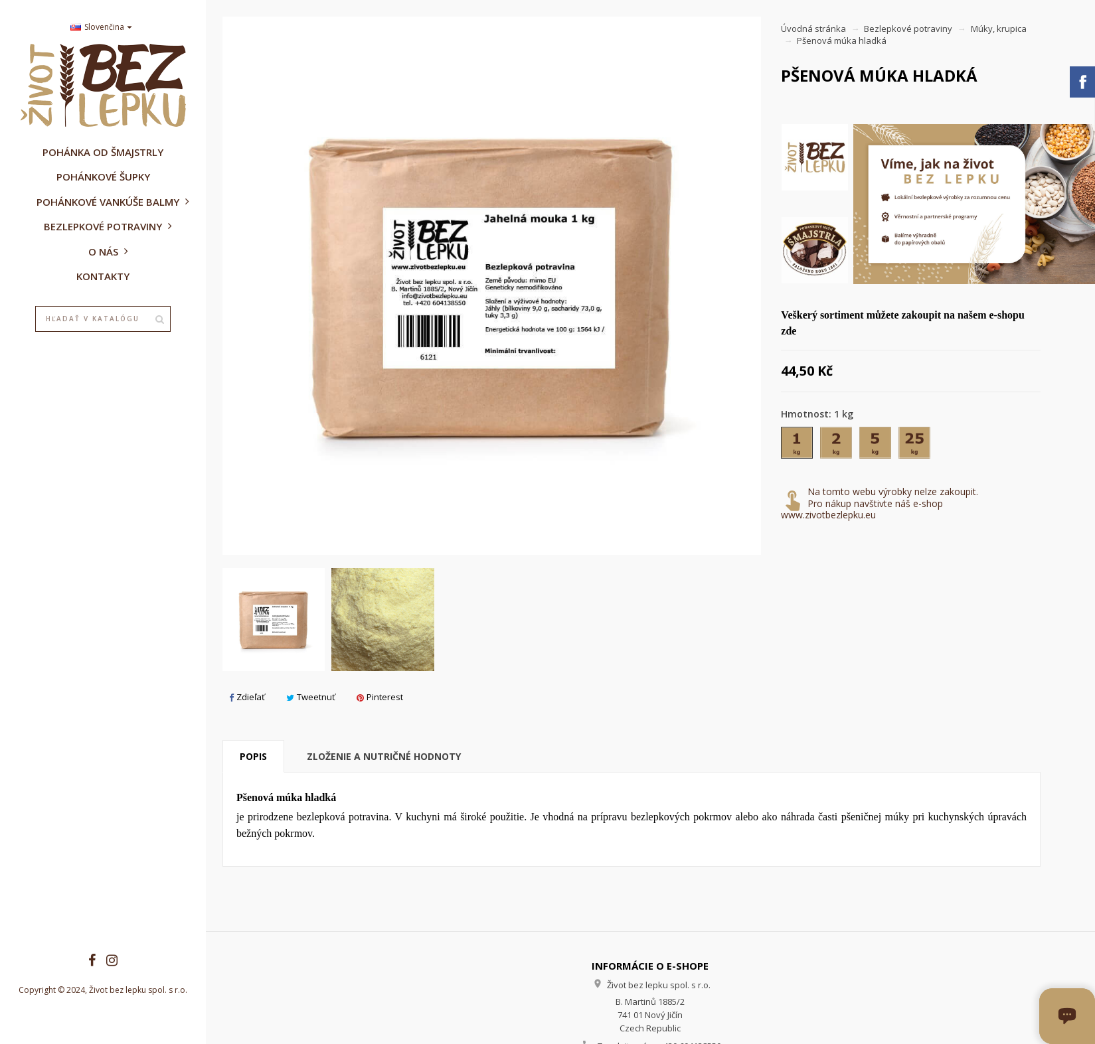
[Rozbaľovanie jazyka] (102, 27)
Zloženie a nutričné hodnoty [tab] (384, 756)
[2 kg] (837, 446)
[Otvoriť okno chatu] (1067, 1016)
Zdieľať (247, 697)
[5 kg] (876, 446)
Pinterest (380, 697)
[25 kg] (915, 446)
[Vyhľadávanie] (103, 319)
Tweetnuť (310, 697)
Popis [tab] (253, 756)
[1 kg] (798, 446)
